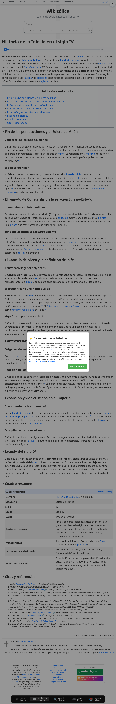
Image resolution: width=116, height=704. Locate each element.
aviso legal (51, 361)
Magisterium (55, 350)
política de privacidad (37, 361)
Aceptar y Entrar (77, 366)
